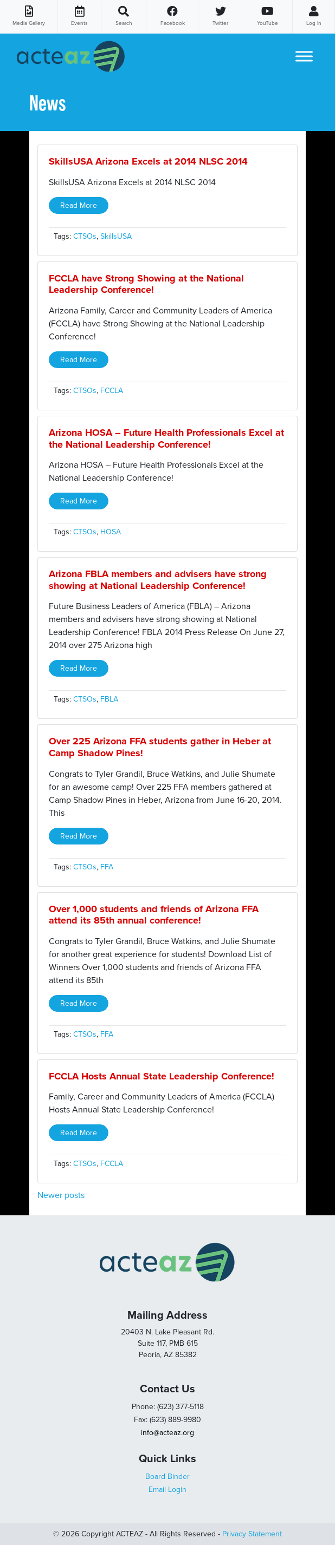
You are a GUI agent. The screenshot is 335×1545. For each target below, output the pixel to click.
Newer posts (61, 1195)
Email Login (167, 1489)
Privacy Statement (252, 1534)
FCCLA (111, 390)
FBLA (109, 699)
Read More (78, 205)
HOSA (110, 531)
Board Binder (167, 1476)
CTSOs (84, 236)
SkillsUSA (116, 236)
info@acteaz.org (167, 1432)
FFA (106, 867)
